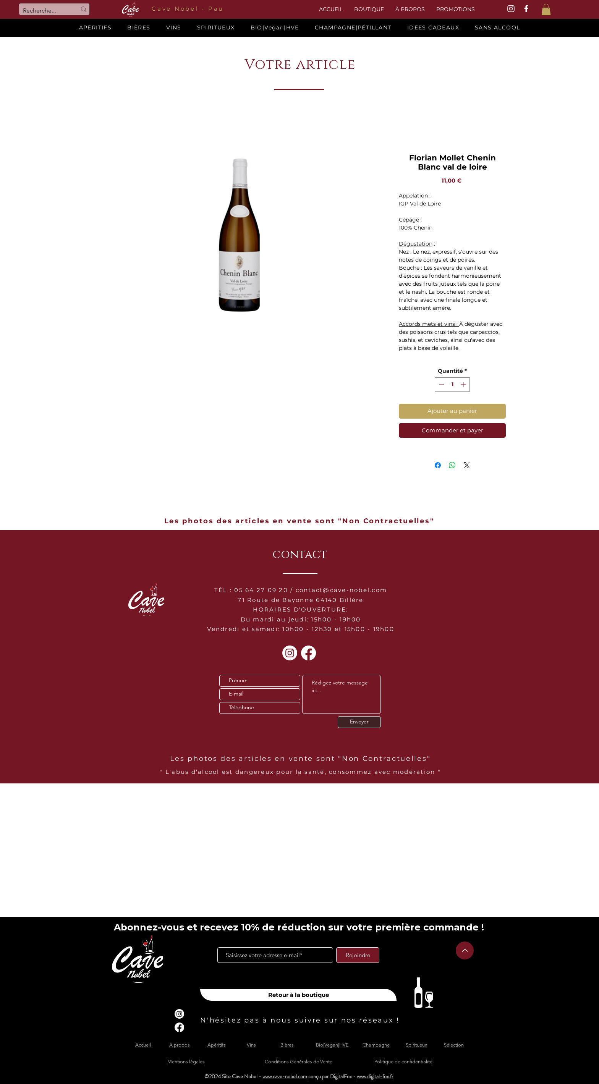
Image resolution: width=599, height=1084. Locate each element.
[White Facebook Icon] (526, 8)
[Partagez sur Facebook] (437, 465)
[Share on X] (466, 465)
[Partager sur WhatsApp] (452, 465)
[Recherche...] (44, 10)
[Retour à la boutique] (298, 995)
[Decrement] (440, 384)
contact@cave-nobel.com (341, 590)
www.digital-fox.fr (375, 1076)
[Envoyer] (359, 722)
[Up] (465, 950)
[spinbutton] (452, 384)
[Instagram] (289, 653)
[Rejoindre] (357, 955)
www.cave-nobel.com (284, 1076)
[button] (546, 9)
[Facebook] (308, 653)
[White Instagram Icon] (511, 8)
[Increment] (464, 384)
